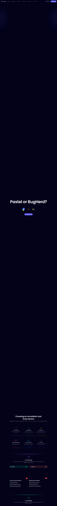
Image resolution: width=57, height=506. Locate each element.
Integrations (13, 1)
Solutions (18, 1)
